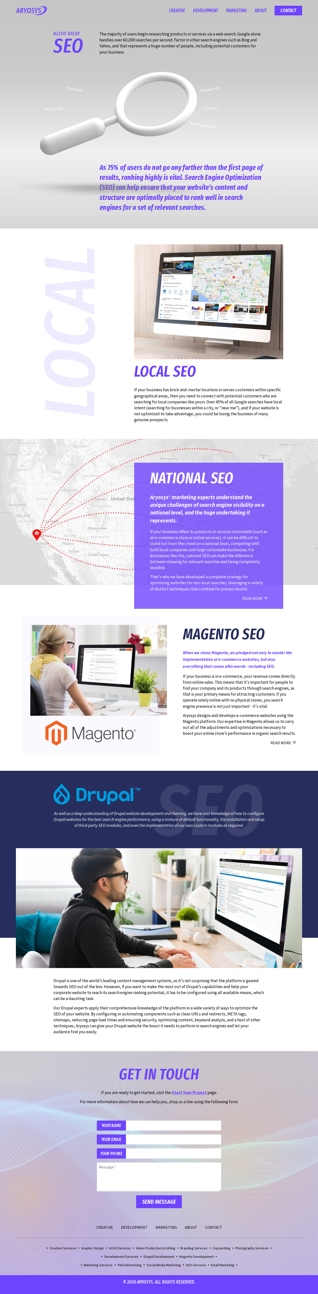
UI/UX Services (120, 1253)
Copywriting (221, 1253)
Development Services (121, 1261)
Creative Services (63, 1253)
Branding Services (193, 1253)
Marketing (236, 10)
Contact (288, 10)
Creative (177, 10)
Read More (281, 742)
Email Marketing (222, 1270)
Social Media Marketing (164, 1270)
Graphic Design (92, 1253)
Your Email (114, 1142)
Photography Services (252, 1253)
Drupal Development (159, 1261)
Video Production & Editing (155, 1253)
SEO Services (196, 1270)
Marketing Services (98, 1270)
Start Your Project (189, 1092)
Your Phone (114, 1158)
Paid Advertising (130, 1270)
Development (205, 10)
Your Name (114, 1126)
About (261, 10)
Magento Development (196, 1261)
